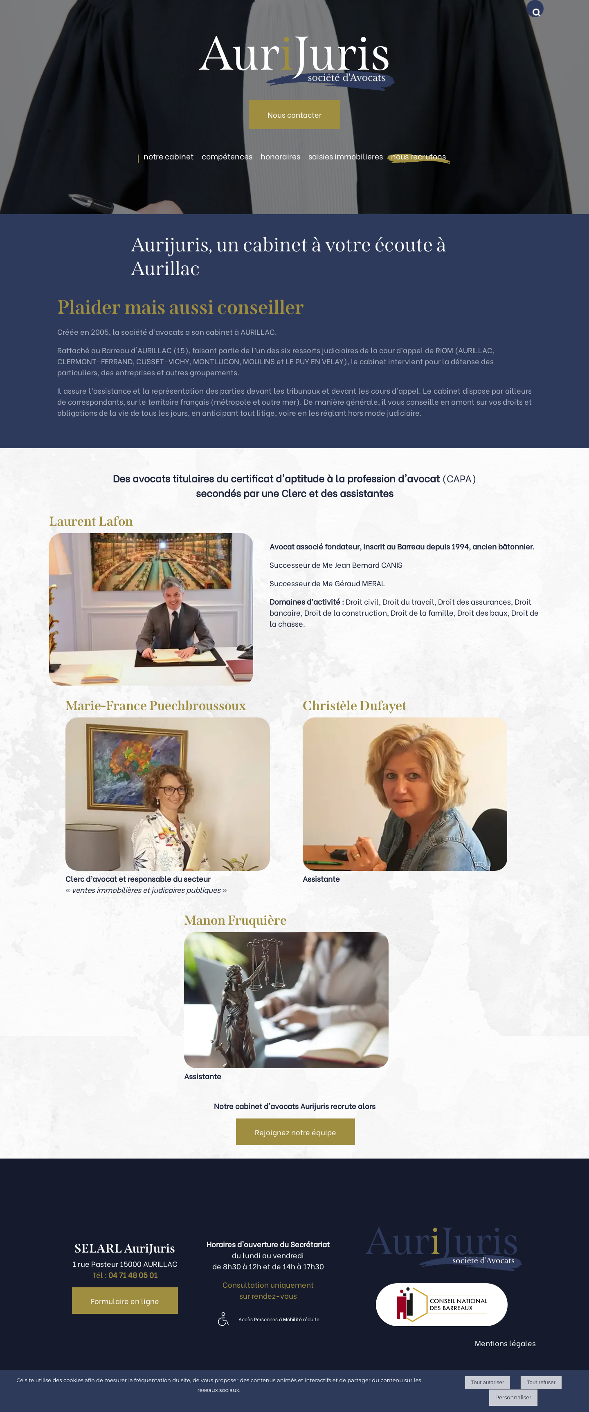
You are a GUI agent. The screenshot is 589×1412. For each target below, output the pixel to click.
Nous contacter (294, 114)
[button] (536, 10)
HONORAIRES (280, 155)
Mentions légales (505, 1342)
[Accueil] (294, 50)
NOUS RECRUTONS (418, 155)
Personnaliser (513, 1397)
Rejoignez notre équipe (295, 1131)
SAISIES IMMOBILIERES (345, 155)
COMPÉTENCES (227, 155)
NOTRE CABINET (168, 155)
